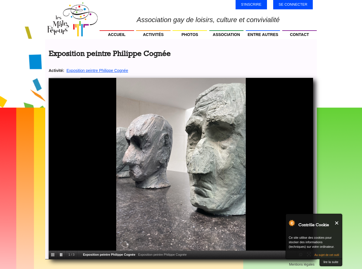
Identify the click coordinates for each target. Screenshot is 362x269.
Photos (190, 34)
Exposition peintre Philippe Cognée (97, 70)
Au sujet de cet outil (326, 255)
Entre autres (262, 34)
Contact (299, 34)
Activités (153, 34)
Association (226, 34)
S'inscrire (251, 4)
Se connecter (293, 4)
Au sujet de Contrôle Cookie (291, 223)
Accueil (117, 34)
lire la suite (331, 262)
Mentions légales (301, 264)
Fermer (337, 223)
